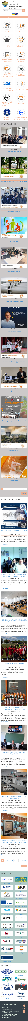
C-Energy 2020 (21, 983)
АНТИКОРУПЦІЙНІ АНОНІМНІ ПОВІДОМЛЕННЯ (7, 74)
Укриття (21, 104)
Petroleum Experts (7, 961)
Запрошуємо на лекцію (14, 151)
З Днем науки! (14, 391)
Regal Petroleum (7, 937)
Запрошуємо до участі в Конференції (14, 421)
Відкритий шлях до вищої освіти (21, 118)
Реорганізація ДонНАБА (7, 118)
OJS (21, 945)
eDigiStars (7, 998)
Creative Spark (21, 991)
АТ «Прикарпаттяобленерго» (21, 953)
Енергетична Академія (21, 75)
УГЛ (21, 883)
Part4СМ (7, 983)
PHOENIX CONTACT (7, 922)
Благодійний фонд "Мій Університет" (7, 103)
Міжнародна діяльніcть (21, 46)
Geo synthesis (7, 898)
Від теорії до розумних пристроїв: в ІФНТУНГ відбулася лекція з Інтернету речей (14, 620)
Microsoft (21, 914)
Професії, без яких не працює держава (14, 530)
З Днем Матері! (14, 481)
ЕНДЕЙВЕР (21, 937)
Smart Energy (21, 929)
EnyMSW (7, 975)
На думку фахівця (21, 60)
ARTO (7, 945)
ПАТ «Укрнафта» (7, 891)
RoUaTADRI (7, 991)
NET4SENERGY (21, 975)
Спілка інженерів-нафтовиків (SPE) (7, 89)
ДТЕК (21, 891)
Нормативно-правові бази (7, 60)
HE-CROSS (21, 998)
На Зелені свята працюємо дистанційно (14, 181)
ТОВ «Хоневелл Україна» (21, 922)
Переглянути (4, 544)
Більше (24, 493)
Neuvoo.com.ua (7, 914)
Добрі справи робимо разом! (14, 663)
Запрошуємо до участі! (14, 211)
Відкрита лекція (14, 451)
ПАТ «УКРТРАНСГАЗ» (21, 898)
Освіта (7, 46)
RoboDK (7, 952)
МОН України (7, 883)
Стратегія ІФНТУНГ (21, 89)
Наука (21, 31)
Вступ (7, 31)
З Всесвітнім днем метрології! (14, 301)
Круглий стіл (14, 241)
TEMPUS (7, 906)
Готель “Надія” (7, 929)
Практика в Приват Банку (21, 906)
